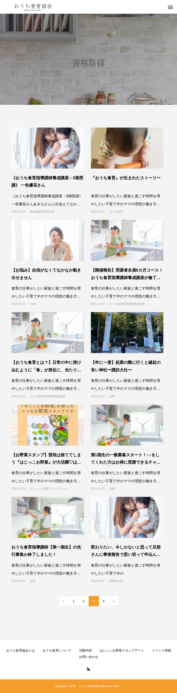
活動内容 (85, 650)
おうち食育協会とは (20, 650)
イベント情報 (161, 650)
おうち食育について (57, 650)
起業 (112, 396)
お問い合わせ (88, 657)
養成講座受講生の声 (42, 211)
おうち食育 (116, 211)
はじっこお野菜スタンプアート (49, 488)
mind (33, 304)
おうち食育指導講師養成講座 (127, 304)
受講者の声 (116, 581)
